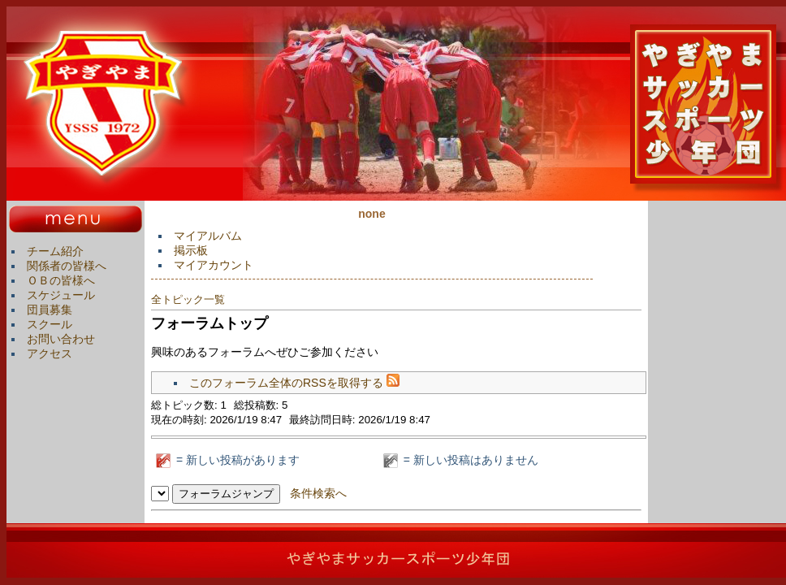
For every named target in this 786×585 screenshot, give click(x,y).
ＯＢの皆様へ (61, 280)
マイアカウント (213, 264)
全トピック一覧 (188, 299)
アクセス (49, 353)
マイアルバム (208, 235)
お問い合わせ (61, 338)
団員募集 (49, 309)
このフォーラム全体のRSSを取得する (294, 382)
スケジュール (61, 294)
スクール (49, 324)
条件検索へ (318, 493)
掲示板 (191, 250)
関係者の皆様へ (66, 265)
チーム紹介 (55, 251)
